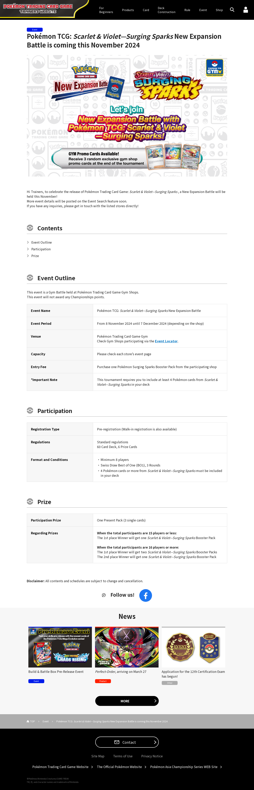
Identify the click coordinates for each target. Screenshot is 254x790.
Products (128, 10)
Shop (219, 10)
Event (203, 10)
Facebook (145, 595)
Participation (41, 249)
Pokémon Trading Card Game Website (60, 766)
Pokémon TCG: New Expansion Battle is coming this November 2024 (124, 40)
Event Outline (42, 242)
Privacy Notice (152, 756)
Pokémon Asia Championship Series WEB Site (183, 766)
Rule (187, 10)
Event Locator (166, 341)
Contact (129, 742)
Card (146, 10)
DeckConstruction (166, 10)
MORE (125, 701)
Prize (35, 255)
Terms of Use (123, 756)
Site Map (97, 756)
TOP (32, 721)
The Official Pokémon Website (119, 766)
